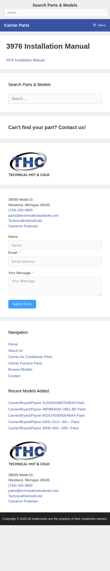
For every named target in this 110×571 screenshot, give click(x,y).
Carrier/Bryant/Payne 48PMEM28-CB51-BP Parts (47, 409)
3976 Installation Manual (25, 60)
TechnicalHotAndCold (25, 221)
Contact (14, 376)
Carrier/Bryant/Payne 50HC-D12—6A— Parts (43, 422)
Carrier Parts (16, 25)
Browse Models (20, 369)
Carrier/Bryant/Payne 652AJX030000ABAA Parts (46, 415)
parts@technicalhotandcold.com (33, 216)
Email (12, 253)
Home (13, 344)
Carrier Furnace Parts (25, 363)
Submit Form (22, 304)
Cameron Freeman (23, 226)
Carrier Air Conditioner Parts (30, 357)
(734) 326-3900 (20, 210)
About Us (15, 351)
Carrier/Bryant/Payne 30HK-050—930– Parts (43, 428)
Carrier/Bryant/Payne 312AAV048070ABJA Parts (46, 403)
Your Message (19, 273)
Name (13, 237)
